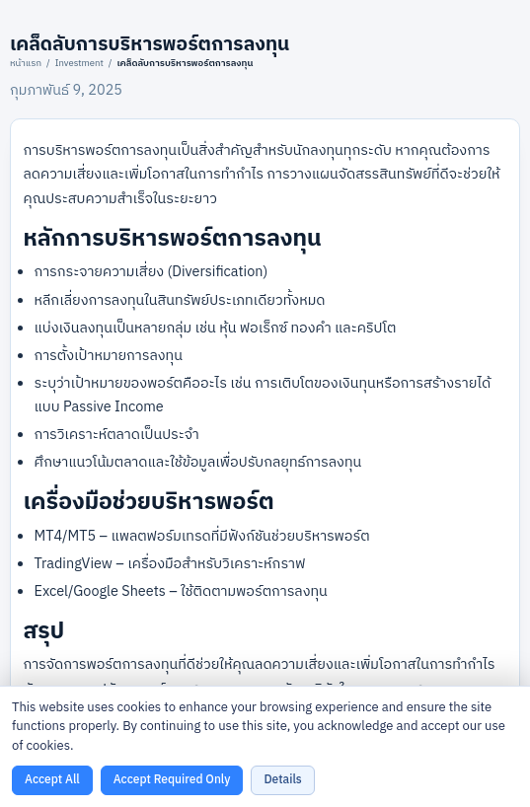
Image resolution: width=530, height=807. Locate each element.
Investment (79, 63)
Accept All (52, 779)
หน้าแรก (25, 63)
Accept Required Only (172, 779)
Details (282, 779)
